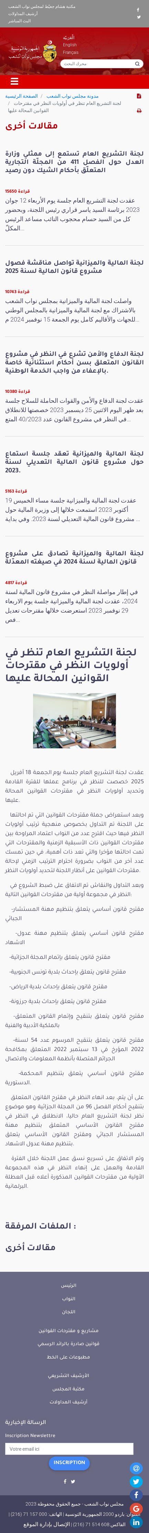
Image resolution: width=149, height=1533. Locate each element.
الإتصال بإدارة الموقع (46, 1524)
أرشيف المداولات (23, 13)
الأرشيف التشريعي (68, 1376)
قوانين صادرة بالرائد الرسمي (68, 1344)
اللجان (68, 1312)
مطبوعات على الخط (68, 1357)
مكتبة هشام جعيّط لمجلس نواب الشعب (41, 6)
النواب (68, 1299)
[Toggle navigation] (15, 82)
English (70, 45)
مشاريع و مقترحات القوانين (69, 1331)
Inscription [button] (69, 1463)
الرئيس (68, 1286)
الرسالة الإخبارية (25, 1423)
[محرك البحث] (101, 63)
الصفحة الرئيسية (21, 96)
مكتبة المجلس (68, 1389)
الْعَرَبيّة (68, 37)
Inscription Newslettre (30, 1436)
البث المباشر (19, 21)
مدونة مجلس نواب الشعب (72, 96)
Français (70, 52)
